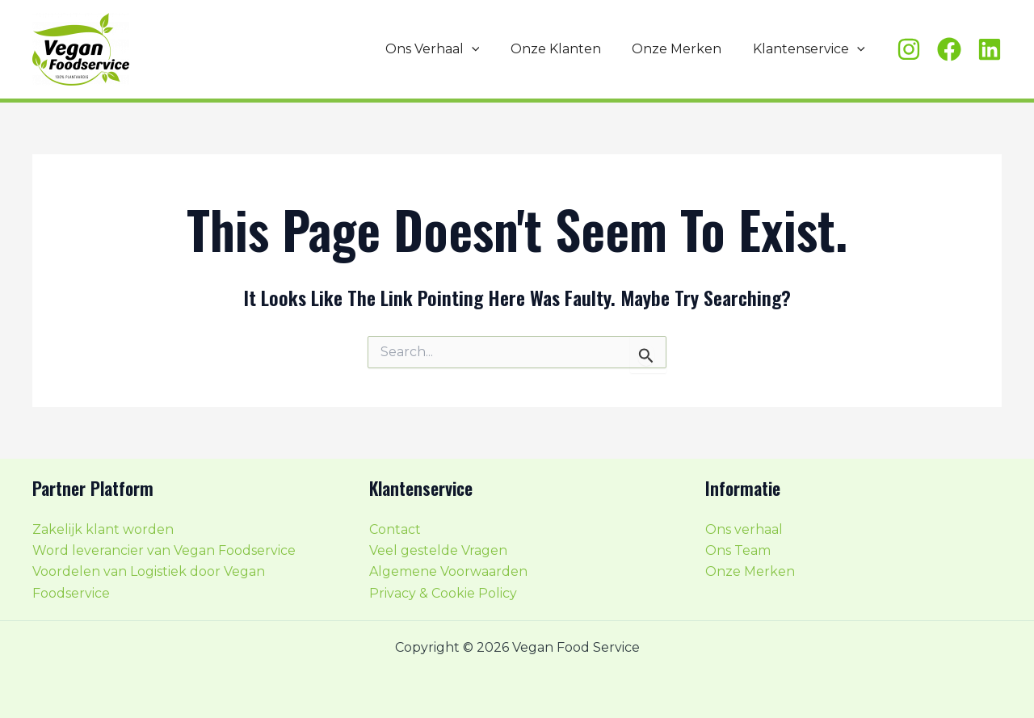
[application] (490, 49)
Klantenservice (811, 49)
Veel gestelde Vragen (438, 550)
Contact (395, 529)
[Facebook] (949, 49)
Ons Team (738, 550)
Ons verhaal (744, 529)
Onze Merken (684, 49)
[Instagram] (909, 49)
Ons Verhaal (451, 49)
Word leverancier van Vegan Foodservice (164, 550)
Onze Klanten (568, 49)
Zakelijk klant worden (103, 529)
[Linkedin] (989, 49)
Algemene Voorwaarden (448, 572)
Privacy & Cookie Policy (443, 593)
